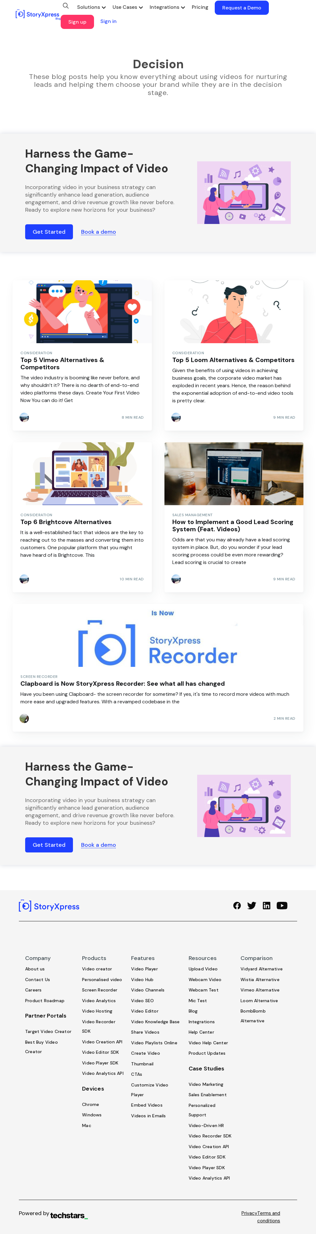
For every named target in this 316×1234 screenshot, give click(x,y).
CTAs (136, 1074)
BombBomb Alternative (253, 1016)
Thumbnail (142, 1064)
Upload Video (203, 969)
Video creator (97, 969)
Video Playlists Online (154, 1043)
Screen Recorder (99, 990)
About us (35, 969)
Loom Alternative (259, 1000)
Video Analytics (99, 1000)
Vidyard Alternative (262, 969)
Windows (92, 1115)
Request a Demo (241, 7)
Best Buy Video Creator (41, 1047)
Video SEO (142, 1000)
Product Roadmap (44, 1000)
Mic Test (198, 1000)
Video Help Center (208, 1043)
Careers (33, 990)
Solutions (88, 7)
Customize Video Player (149, 1089)
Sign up (77, 22)
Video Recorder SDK (98, 1026)
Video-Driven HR (206, 1125)
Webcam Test (204, 990)
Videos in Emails (148, 1116)
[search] (66, 6)
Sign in (108, 21)
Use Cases (125, 7)
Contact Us (37, 979)
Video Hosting (97, 1011)
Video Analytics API (103, 1073)
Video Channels (147, 990)
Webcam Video (205, 979)
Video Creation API (102, 1042)
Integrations (164, 7)
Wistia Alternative (260, 979)
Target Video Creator (48, 1031)
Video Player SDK (100, 1063)
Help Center (201, 1032)
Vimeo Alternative (260, 990)
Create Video (145, 1053)
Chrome (90, 1104)
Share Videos (145, 1032)
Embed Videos (146, 1105)
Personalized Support (202, 1110)
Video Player (144, 969)
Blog (193, 1011)
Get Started (49, 232)
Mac (86, 1125)
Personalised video (102, 979)
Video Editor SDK (100, 1052)
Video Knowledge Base (155, 1022)
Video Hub (142, 979)
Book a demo (98, 232)
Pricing (200, 7)
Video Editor (144, 1011)
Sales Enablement (208, 1094)
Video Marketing (206, 1084)
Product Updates (207, 1053)
